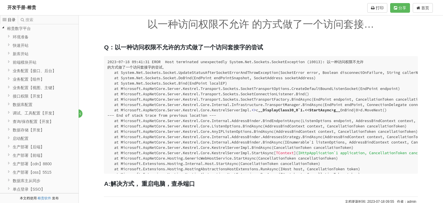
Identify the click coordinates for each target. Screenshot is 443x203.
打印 (377, 8)
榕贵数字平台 (19, 28)
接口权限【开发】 (28, 96)
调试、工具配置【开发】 (34, 113)
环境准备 (21, 37)
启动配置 (21, 138)
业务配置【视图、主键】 (34, 87)
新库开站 (21, 54)
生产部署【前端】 (28, 155)
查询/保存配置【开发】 (33, 121)
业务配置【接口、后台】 (34, 71)
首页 (422, 8)
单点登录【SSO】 (29, 189)
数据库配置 (22, 104)
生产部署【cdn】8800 (32, 164)
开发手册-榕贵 (21, 7)
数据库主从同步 (26, 180)
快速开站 (21, 45)
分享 (400, 8)
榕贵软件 (44, 198)
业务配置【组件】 (28, 79)
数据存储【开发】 (28, 130)
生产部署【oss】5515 (32, 172)
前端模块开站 (24, 62)
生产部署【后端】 (28, 147)
